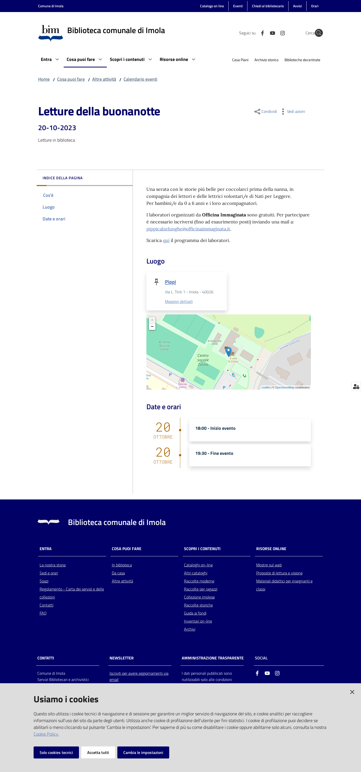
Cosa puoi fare (71, 79)
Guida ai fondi (195, 613)
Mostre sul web (269, 565)
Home (44, 79)
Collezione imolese (199, 597)
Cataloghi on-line (198, 565)
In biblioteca (122, 565)
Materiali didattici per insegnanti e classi (284, 585)
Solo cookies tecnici (56, 752)
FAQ (43, 613)
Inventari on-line (198, 621)
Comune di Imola (50, 6)
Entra (46, 549)
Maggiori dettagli (179, 302)
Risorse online (271, 549)
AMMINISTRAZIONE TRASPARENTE (213, 658)
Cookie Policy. (46, 734)
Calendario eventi (140, 79)
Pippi (170, 282)
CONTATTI (45, 658)
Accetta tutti (98, 752)
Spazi (44, 581)
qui (166, 240)
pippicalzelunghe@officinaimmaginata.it (188, 229)
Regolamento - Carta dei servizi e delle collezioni (72, 593)
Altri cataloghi (195, 573)
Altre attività (104, 79)
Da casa (118, 573)
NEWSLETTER (122, 658)
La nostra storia (53, 565)
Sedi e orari (49, 573)
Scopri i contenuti (202, 549)
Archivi (189, 629)
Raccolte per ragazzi (200, 589)
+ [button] (152, 320)
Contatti (46, 605)
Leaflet (266, 387)
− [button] (152, 327)
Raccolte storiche (198, 605)
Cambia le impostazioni (143, 752)
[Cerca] (317, 33)
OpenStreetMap (285, 387)
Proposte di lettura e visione (279, 573)
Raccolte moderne (199, 581)
